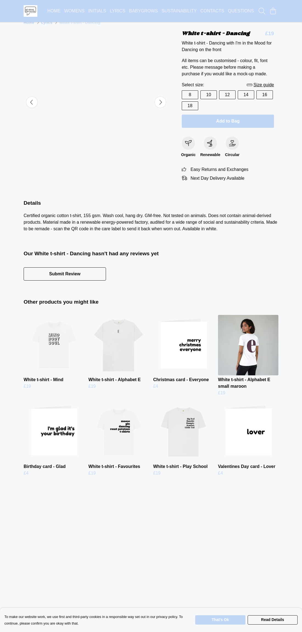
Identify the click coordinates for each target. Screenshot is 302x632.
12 (227, 101)
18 (190, 112)
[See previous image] (31, 108)
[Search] (261, 10)
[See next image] (160, 108)
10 (208, 101)
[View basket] (272, 10)
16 (264, 101)
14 (246, 101)
